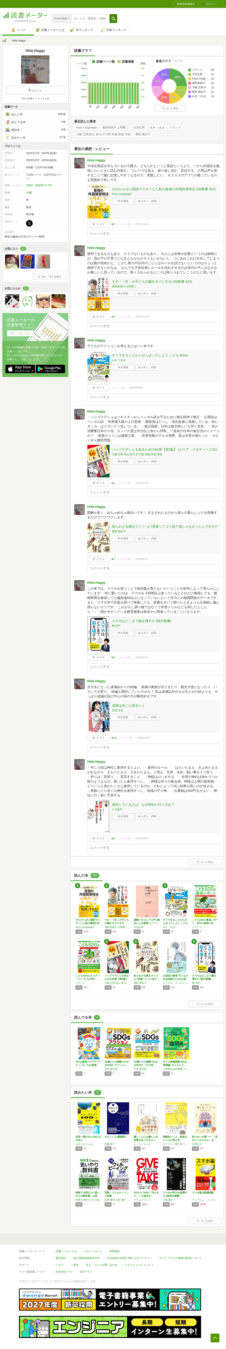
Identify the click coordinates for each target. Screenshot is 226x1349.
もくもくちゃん (142, 1144)
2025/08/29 (136, 387)
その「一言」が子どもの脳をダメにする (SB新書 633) (152, 281)
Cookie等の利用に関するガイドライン (129, 1258)
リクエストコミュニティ (139, 1265)
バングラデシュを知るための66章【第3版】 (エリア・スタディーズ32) (164, 449)
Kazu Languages (86, 127)
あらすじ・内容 (147, 201)
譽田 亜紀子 (143, 134)
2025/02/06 (143, 738)
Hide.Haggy (96, 160)
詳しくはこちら (20, 333)
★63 (114, 737)
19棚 (29, 192)
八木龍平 (117, 809)
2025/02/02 (141, 838)
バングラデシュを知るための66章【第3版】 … (117, 979)
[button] (113, 18)
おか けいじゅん (84, 1144)
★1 (113, 483)
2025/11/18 (141, 224)
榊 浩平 (116, 625)
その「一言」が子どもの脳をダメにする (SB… (117, 923)
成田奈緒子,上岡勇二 (115, 127)
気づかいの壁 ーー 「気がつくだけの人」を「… (205, 1140)
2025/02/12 (141, 657)
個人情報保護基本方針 (86, 1258)
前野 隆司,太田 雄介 (115, 1199)
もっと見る (170, 108)
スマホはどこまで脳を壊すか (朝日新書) (141, 621)
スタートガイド (93, 1251)
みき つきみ (157, 127)
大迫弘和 (139, 127)
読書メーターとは (66, 1251)
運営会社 (61, 1258)
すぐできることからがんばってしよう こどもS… (175, 923)
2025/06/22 (141, 559)
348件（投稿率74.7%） (40, 185)
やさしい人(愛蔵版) (115, 1136)
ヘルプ (60, 1265)
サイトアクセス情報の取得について (180, 1258)
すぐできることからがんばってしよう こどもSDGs (150, 355)
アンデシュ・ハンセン (204, 1199)
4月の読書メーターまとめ (35, 98)
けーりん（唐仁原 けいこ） (176, 1144)
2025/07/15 (141, 483)
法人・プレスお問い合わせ (101, 1265)
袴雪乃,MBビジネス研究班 (88, 1199)
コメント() (124, 224)
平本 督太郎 (111, 1069)
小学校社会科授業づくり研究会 (176, 1069)
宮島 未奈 (117, 710)
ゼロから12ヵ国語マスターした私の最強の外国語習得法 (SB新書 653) (164, 189)
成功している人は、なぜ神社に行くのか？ (143, 804)
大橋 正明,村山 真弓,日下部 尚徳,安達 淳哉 (103, 134)
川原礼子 (197, 1144)
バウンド (175, 127)
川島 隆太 (168, 1199)
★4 (113, 657)
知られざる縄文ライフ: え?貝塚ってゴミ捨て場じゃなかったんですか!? (165, 526)
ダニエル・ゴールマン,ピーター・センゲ (176, 983)
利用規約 (114, 1251)
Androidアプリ (64, 1271)
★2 (113, 316)
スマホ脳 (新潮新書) (203, 1192)
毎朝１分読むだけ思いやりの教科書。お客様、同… (87, 1195)
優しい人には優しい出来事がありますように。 (146, 1140)
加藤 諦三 (110, 1144)
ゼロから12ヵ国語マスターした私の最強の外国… (87, 923)
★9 (113, 224)
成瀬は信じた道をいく (128, 705)
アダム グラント (142, 1199)
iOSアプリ (86, 1271)
